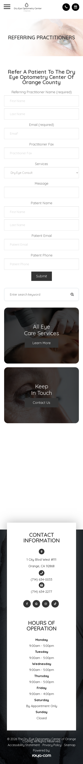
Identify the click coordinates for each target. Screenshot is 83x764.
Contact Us (41, 402)
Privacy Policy (52, 745)
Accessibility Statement (24, 745)
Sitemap (70, 745)
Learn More (41, 343)
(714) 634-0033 (41, 579)
